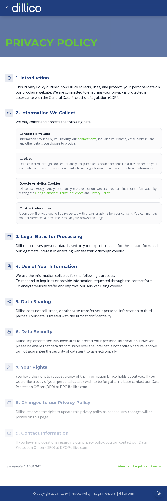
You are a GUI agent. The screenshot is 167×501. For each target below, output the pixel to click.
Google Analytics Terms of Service (59, 193)
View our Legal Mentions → (140, 466)
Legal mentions (105, 493)
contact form (87, 139)
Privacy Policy (100, 193)
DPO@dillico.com (73, 388)
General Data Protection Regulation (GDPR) (84, 97)
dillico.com (126, 493)
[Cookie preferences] (159, 493)
